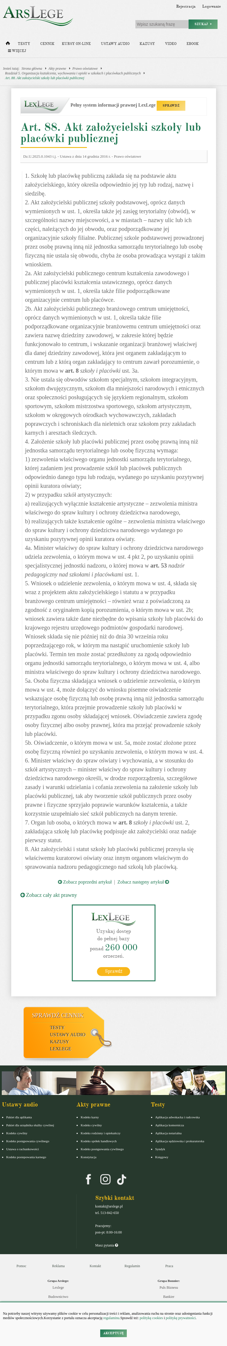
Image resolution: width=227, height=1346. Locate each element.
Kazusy (147, 44)
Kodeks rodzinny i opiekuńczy (101, 1133)
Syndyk (160, 1149)
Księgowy (161, 1157)
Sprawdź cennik (58, 1015)
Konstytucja (88, 1157)
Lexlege (58, 1287)
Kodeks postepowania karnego (26, 1157)
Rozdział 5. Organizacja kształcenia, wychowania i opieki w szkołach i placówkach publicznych (73, 73)
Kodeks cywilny (16, 1133)
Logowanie (211, 6)
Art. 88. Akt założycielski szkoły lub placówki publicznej (44, 78)
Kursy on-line (76, 44)
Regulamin (132, 1266)
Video (170, 44)
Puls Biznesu (169, 1287)
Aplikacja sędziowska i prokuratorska (179, 1141)
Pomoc (21, 1266)
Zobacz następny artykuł (143, 881)
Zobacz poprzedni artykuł (85, 881)
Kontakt (95, 1266)
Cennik (47, 44)
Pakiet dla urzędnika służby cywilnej (30, 1125)
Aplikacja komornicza (169, 1125)
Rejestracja (186, 6)
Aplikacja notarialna (168, 1133)
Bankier (168, 1297)
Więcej (17, 51)
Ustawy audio (115, 44)
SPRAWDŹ (171, 105)
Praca (169, 1266)
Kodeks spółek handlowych (99, 1141)
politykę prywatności (181, 1318)
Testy (24, 44)
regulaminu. (112, 1318)
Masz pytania (106, 1245)
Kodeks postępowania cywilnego (27, 1141)
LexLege (60, 1048)
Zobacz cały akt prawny (48, 895)
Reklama (58, 1266)
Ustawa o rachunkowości (22, 1149)
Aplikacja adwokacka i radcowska (177, 1117)
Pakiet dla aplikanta (19, 1117)
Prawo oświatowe (85, 68)
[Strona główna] (8, 44)
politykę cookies (151, 1318)
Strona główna (32, 68)
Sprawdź (113, 971)
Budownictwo (58, 1297)
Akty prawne (57, 68)
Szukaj (203, 24)
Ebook (193, 44)
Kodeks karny (90, 1117)
